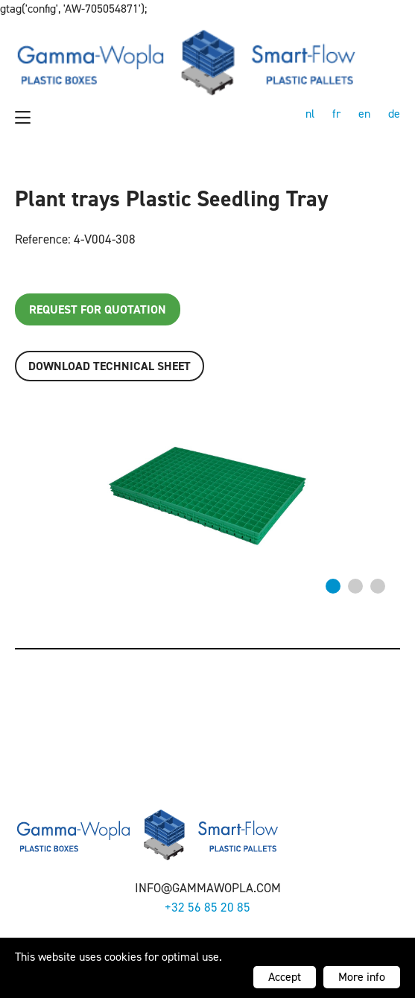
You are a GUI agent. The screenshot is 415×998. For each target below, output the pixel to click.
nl (309, 113)
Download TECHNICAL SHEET (109, 366)
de (394, 113)
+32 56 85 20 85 (207, 907)
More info (361, 977)
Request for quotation (97, 309)
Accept (284, 977)
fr (336, 113)
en (364, 113)
